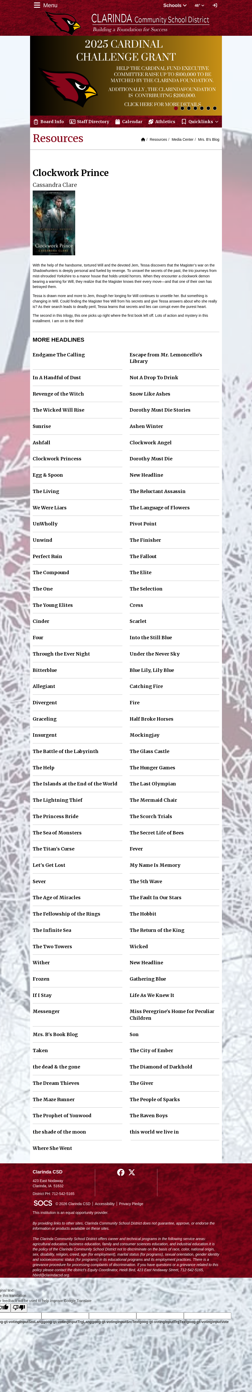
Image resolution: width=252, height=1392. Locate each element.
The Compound (51, 572)
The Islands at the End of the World (75, 784)
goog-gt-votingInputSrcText (115, 1322)
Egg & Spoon (48, 475)
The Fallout (143, 556)
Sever (39, 881)
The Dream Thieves (56, 1083)
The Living (46, 491)
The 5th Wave (146, 881)
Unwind (42, 540)
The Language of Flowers (160, 508)
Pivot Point (143, 524)
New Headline (146, 475)
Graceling (45, 719)
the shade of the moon (59, 1132)
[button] (200, 122)
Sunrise (42, 426)
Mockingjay (144, 735)
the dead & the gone (56, 1067)
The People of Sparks (155, 1099)
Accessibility (105, 1204)
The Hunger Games (152, 768)
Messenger (46, 1011)
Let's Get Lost (49, 865)
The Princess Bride (55, 816)
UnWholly (45, 524)
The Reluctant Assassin (158, 491)
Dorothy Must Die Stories (160, 410)
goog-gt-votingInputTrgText (162, 1322)
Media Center (182, 139)
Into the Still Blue (151, 638)
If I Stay (42, 995)
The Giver (141, 1083)
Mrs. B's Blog (208, 139)
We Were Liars (50, 508)
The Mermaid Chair (153, 800)
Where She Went (52, 1148)
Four (38, 638)
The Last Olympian (153, 784)
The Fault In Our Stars (155, 898)
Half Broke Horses (151, 719)
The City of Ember (151, 1050)
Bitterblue (45, 670)
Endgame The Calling (59, 355)
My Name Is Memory (155, 865)
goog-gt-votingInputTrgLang (67, 1322)
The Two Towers (52, 947)
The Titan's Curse (53, 849)
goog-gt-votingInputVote (208, 1322)
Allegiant (44, 686)
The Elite (140, 572)
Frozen (41, 979)
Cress (136, 605)
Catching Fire (146, 686)
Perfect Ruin (47, 556)
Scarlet (138, 621)
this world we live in (154, 1132)
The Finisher (145, 540)
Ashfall (41, 443)
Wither (41, 963)
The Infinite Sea (52, 930)
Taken (40, 1050)
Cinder (41, 621)
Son (134, 1034)
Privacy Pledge (131, 1204)
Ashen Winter (146, 426)
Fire (134, 703)
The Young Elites (53, 605)
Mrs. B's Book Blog (55, 1034)
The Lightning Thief (57, 800)
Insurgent (45, 735)
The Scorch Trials (151, 816)
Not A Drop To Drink (154, 378)
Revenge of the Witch (58, 394)
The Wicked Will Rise (58, 410)
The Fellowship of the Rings (66, 914)
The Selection (146, 589)
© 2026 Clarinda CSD (72, 1204)
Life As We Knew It (152, 995)
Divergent (45, 703)
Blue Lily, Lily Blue (152, 670)
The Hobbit (143, 914)
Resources (158, 139)
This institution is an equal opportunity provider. (70, 1213)
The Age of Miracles (57, 898)
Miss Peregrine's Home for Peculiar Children (172, 1014)
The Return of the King (157, 930)
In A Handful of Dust (57, 378)
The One (43, 589)
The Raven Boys (149, 1116)
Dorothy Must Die (151, 459)
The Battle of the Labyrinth (66, 751)
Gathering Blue (148, 979)
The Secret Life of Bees (157, 833)
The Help (43, 768)
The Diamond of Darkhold (161, 1067)
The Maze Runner (54, 1099)
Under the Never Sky (155, 654)
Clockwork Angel (151, 443)
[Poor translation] (19, 1307)
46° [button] (199, 5)
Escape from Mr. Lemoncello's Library (166, 358)
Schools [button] (175, 5)
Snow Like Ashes (150, 394)
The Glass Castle (149, 751)
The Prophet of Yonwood (62, 1116)
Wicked (139, 947)
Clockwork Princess (57, 459)
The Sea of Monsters (57, 833)
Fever (136, 849)
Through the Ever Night (61, 654)
